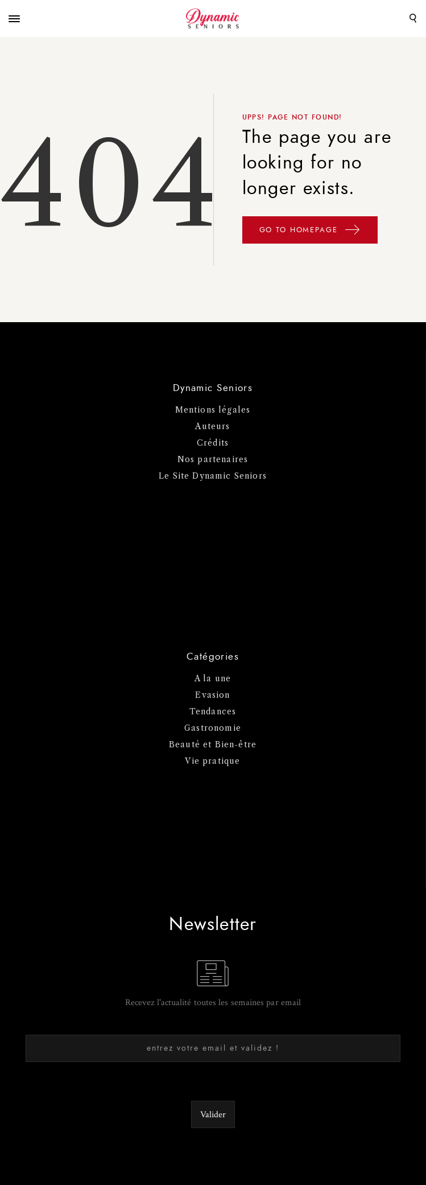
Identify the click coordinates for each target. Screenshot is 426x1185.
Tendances (213, 711)
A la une (213, 678)
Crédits (213, 443)
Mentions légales (213, 410)
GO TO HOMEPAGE (310, 232)
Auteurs (212, 426)
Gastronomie (212, 728)
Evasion (212, 695)
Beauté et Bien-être (213, 744)
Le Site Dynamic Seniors (213, 476)
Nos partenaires (213, 459)
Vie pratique (212, 761)
